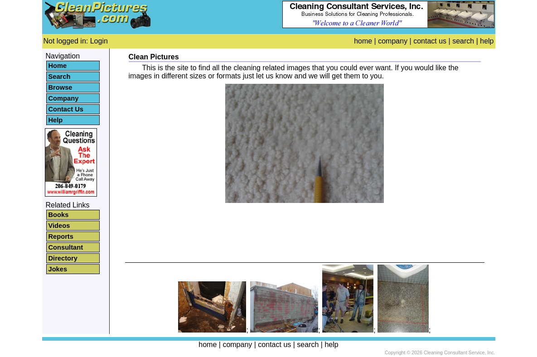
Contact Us (65, 109)
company (392, 41)
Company (63, 98)
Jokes (58, 269)
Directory (62, 258)
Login (99, 41)
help (486, 41)
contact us (429, 41)
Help (55, 120)
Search (59, 76)
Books (58, 214)
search (463, 41)
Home (57, 65)
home (363, 41)
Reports (60, 236)
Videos (59, 225)
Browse (60, 87)
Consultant (65, 247)
